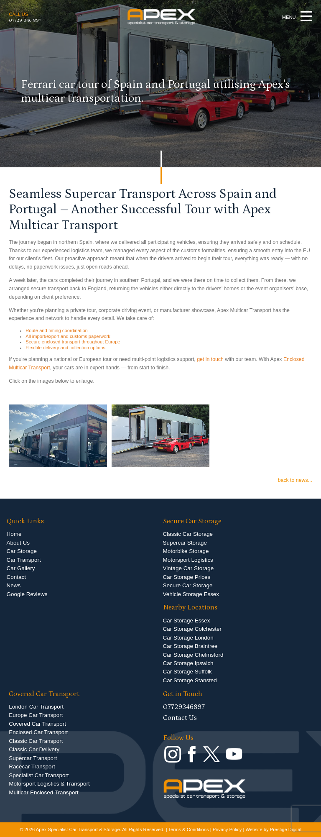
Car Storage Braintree (190, 646)
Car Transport (24, 560)
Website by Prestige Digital (273, 829)
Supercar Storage (185, 543)
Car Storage (22, 551)
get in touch (210, 359)
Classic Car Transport (36, 741)
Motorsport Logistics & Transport (49, 784)
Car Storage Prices (187, 577)
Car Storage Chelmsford (193, 655)
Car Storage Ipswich (188, 663)
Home (14, 534)
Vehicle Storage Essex (191, 594)
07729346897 (184, 707)
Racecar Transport (32, 766)
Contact (16, 577)
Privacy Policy (227, 829)
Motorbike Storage (186, 551)
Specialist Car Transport (39, 775)
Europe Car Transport (36, 715)
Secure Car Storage (188, 585)
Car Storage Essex (186, 620)
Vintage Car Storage (188, 568)
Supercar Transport (33, 758)
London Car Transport (36, 707)
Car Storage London (188, 638)
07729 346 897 (25, 20)
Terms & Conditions (188, 829)
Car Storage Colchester (192, 629)
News (14, 585)
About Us (18, 543)
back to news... (295, 480)
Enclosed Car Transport (38, 732)
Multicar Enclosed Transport (44, 792)
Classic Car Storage (188, 534)
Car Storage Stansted (190, 680)
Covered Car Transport (37, 724)
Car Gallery (21, 568)
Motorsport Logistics (188, 560)
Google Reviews (27, 594)
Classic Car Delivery (34, 749)
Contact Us (180, 718)
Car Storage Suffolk (187, 671)
